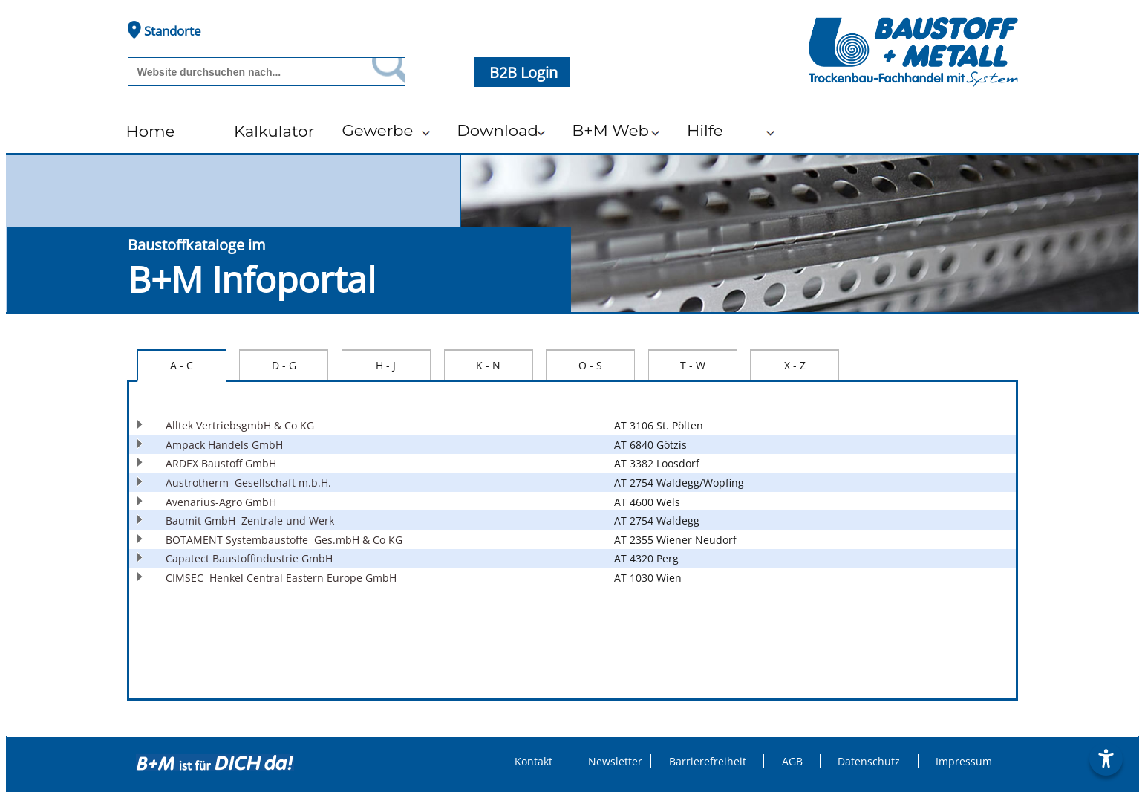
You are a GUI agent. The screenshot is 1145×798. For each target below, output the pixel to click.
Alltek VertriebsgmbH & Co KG (243, 425)
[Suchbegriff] (246, 72)
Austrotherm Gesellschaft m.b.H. (248, 483)
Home (149, 130)
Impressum (964, 761)
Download (497, 130)
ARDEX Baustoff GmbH (224, 463)
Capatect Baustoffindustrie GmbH (252, 558)
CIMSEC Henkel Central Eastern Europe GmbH (281, 578)
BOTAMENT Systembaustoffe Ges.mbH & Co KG (284, 540)
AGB (792, 761)
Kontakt (533, 761)
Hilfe (705, 130)
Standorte (164, 30)
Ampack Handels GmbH (227, 445)
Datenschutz (869, 761)
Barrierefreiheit (707, 761)
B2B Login (525, 72)
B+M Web (610, 130)
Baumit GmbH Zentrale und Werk (250, 520)
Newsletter (615, 761)
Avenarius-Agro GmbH (224, 502)
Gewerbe (377, 130)
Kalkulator (274, 130)
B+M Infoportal (252, 279)
